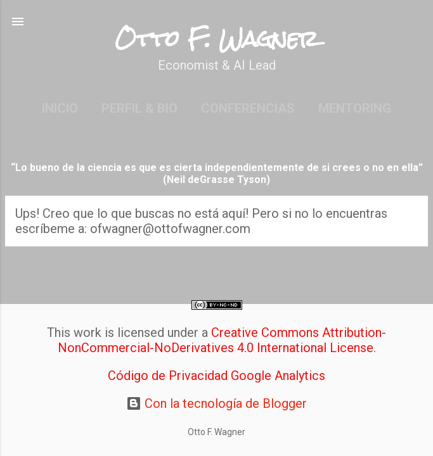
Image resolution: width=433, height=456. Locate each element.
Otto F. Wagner (216, 39)
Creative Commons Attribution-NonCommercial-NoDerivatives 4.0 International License (222, 340)
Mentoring (354, 108)
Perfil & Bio (139, 108)
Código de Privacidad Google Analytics (216, 375)
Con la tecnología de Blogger (216, 403)
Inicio (60, 108)
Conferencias (248, 108)
